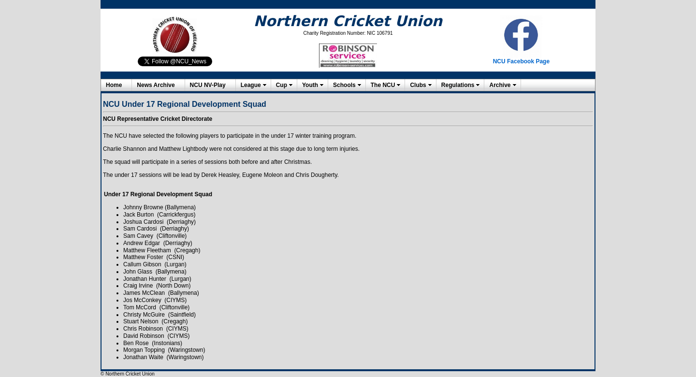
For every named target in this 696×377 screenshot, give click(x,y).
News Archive (155, 85)
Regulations (458, 85)
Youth (310, 85)
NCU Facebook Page (521, 61)
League (251, 85)
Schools (344, 85)
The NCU (383, 85)
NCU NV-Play (208, 85)
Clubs (418, 85)
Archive (499, 85)
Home (114, 85)
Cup (281, 85)
